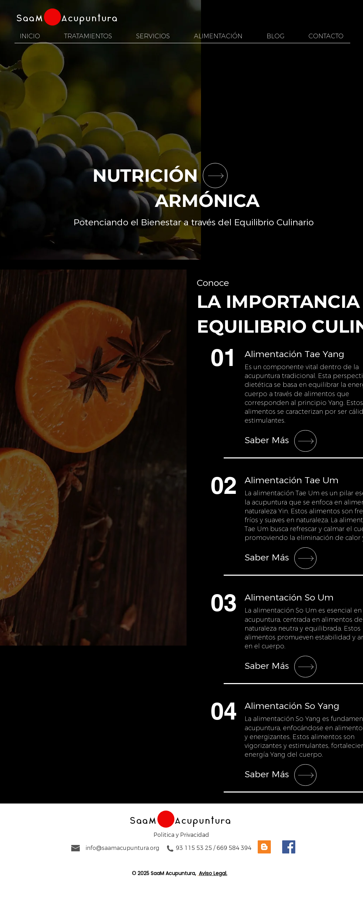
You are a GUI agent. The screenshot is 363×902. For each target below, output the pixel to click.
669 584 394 (234, 848)
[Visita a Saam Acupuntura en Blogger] (264, 846)
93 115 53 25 (194, 848)
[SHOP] (215, 175)
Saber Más (267, 440)
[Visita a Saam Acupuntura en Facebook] (288, 846)
